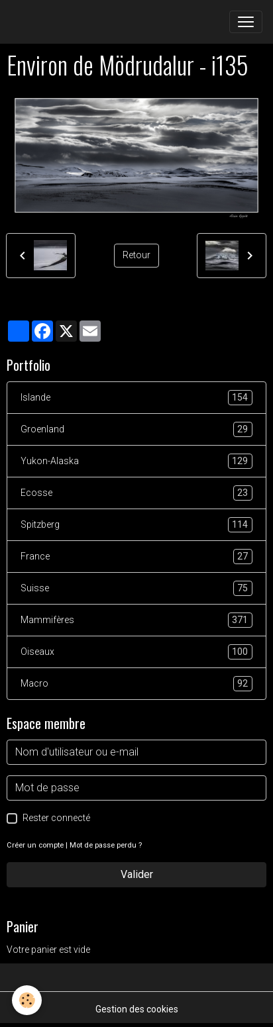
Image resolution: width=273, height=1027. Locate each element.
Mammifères (136, 620)
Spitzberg (136, 524)
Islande (136, 397)
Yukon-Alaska (136, 461)
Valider (137, 874)
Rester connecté (56, 817)
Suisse (136, 588)
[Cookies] (27, 1000)
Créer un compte (35, 845)
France (136, 556)
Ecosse (136, 493)
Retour (136, 255)
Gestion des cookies (136, 1009)
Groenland (136, 429)
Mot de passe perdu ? (106, 845)
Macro (136, 683)
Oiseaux (136, 652)
